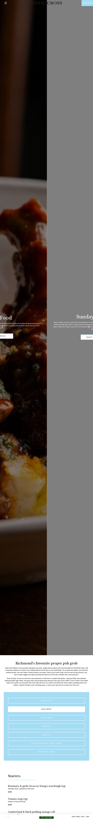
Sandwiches (46, 701)
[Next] (89, 327)
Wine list (46, 735)
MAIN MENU (46, 709)
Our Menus (23, 336)
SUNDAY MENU (46, 718)
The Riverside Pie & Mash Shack (46, 743)
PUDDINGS (46, 726)
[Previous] (3, 327)
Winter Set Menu (46, 752)
